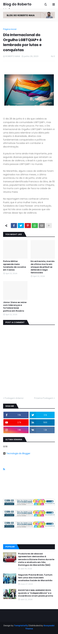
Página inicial (9, 29)
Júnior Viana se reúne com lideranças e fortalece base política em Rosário (14, 306)
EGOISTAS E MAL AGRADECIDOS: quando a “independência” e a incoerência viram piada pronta (35, 593)
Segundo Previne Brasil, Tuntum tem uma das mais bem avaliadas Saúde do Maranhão (35, 577)
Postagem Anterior (14, 398)
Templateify (21, 625)
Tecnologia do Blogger (16, 453)
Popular (10, 546)
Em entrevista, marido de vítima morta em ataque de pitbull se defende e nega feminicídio (43, 267)
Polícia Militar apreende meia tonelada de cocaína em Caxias (14, 265)
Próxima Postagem (43, 398)
